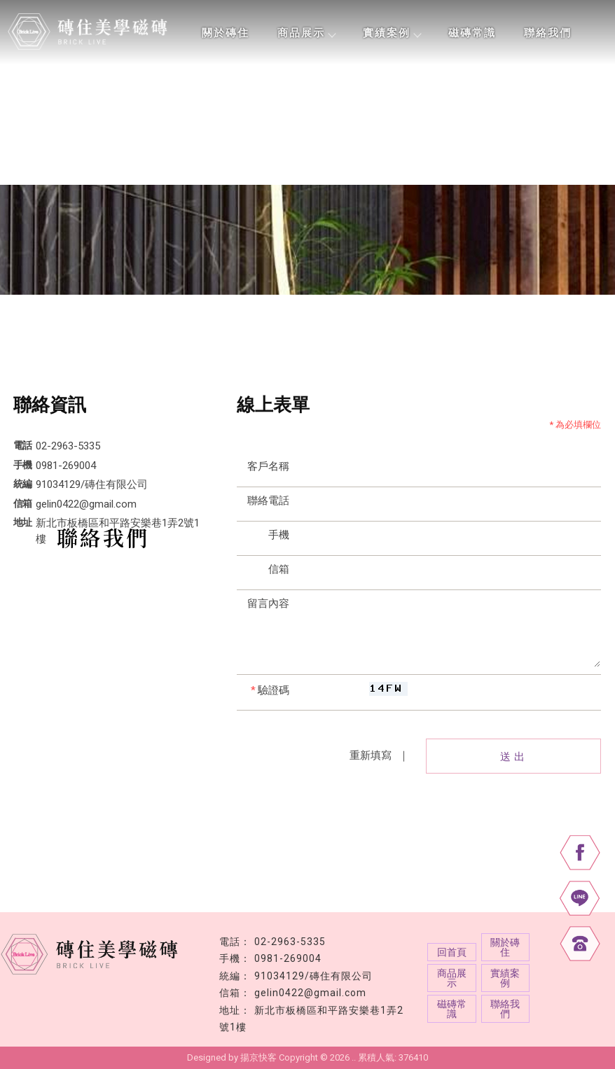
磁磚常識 (472, 33)
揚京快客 (258, 1057)
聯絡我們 (548, 33)
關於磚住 (225, 33)
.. (354, 1057)
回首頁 (452, 952)
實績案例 (391, 33)
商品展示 (306, 33)
